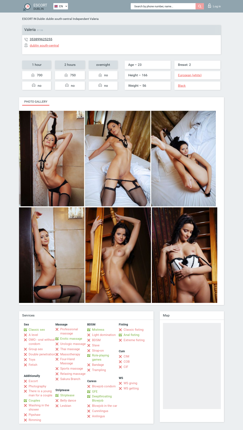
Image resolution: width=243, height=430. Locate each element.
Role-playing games (100, 357)
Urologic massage (73, 344)
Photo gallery (35, 101)
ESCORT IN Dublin (33, 18)
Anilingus (98, 416)
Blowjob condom (104, 386)
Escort (33, 381)
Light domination (104, 335)
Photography (37, 386)
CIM (126, 356)
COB (127, 362)
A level (33, 335)
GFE (95, 391)
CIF (126, 367)
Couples (34, 400)
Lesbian (65, 406)
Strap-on (98, 350)
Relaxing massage (73, 374)
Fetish (33, 365)
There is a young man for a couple (40, 393)
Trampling (99, 370)
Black (182, 86)
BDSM (96, 340)
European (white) (190, 75)
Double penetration (42, 354)
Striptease (67, 395)
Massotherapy (70, 354)
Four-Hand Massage (67, 361)
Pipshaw (34, 415)
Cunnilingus (100, 411)
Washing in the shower (39, 407)
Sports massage (71, 368)
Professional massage (69, 331)
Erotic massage (71, 339)
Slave (96, 345)
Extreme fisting (134, 340)
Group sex (36, 349)
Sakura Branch (70, 379)
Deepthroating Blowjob (102, 398)
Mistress (98, 330)
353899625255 (41, 39)
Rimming (35, 420)
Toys (32, 359)
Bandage (98, 365)
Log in (214, 5)
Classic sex (37, 330)
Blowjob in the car (104, 406)
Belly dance (68, 400)
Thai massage (70, 349)
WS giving (130, 383)
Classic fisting (133, 330)
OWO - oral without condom (42, 342)
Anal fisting (131, 335)
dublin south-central (59, 18)
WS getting (131, 388)
